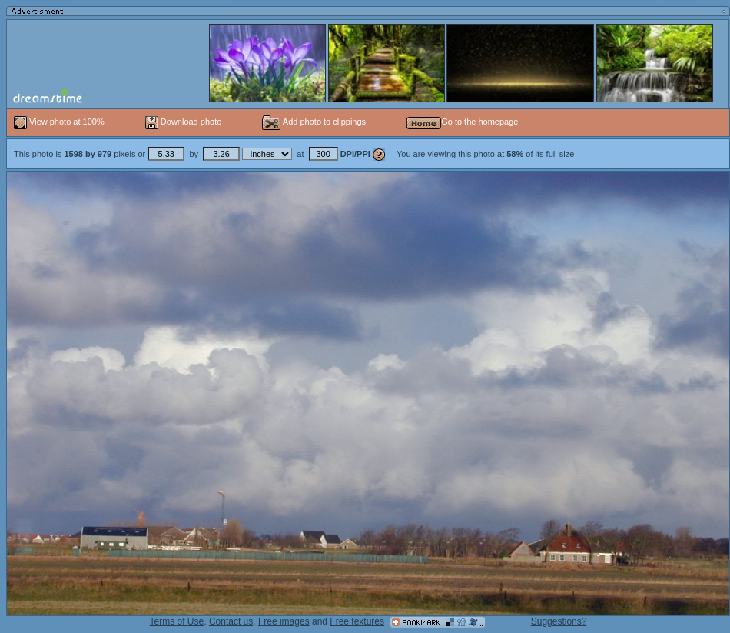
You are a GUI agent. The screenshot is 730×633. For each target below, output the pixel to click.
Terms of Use (177, 621)
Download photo (183, 121)
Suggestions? (559, 621)
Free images (284, 621)
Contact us (231, 621)
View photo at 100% (60, 121)
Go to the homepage (462, 121)
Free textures (357, 621)
